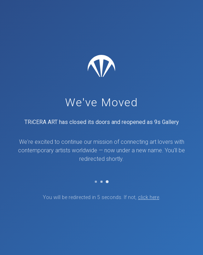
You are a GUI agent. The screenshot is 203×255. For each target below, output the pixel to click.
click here (148, 197)
